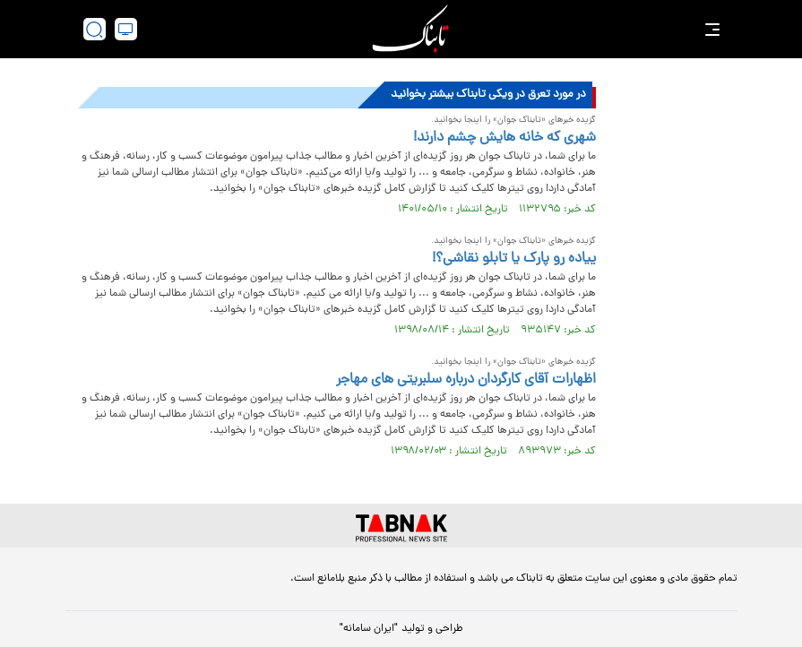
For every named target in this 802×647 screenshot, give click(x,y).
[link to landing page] (410, 29)
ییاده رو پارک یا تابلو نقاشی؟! (514, 259)
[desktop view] (126, 29)
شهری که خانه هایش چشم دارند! (504, 138)
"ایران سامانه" (369, 629)
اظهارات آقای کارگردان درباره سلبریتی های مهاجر (466, 380)
